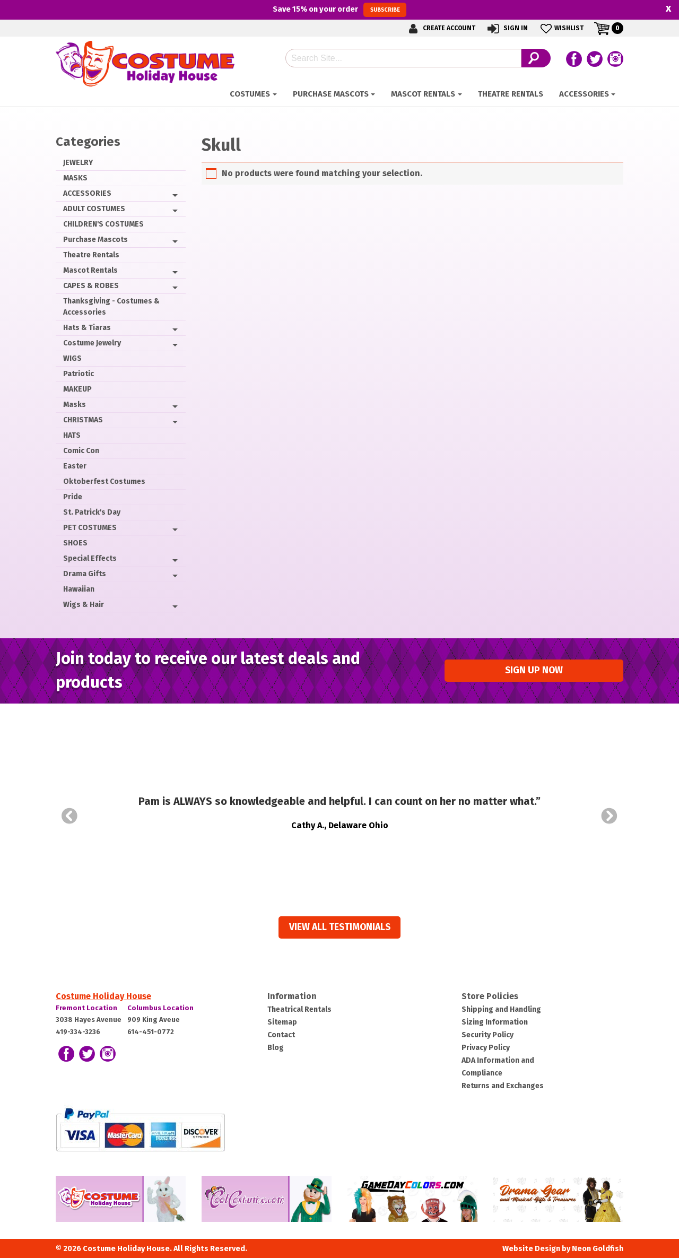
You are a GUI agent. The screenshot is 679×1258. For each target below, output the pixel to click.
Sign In (507, 28)
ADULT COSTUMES (94, 208)
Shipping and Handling (501, 1009)
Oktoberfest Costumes (104, 481)
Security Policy (487, 1034)
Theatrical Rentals (299, 1009)
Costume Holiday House (103, 996)
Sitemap (282, 1022)
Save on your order (339, 9)
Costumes (250, 94)
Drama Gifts (84, 573)
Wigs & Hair (83, 604)
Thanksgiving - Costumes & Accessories (111, 307)
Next (609, 816)
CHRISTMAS (83, 419)
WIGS (72, 358)
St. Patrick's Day (91, 512)
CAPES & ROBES (91, 285)
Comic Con (81, 450)
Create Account (440, 28)
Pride (72, 496)
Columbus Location (160, 1008)
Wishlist (561, 28)
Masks (74, 404)
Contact (281, 1034)
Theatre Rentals (510, 94)
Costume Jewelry (92, 343)
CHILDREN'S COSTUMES (103, 224)
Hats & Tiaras (87, 327)
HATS (72, 435)
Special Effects (90, 558)
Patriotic (78, 373)
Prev (69, 816)
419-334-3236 (78, 1032)
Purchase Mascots (331, 94)
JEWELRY (78, 162)
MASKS (75, 178)
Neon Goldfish (597, 1248)
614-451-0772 (150, 1032)
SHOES (75, 543)
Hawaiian (78, 589)
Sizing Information (495, 1022)
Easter (74, 466)
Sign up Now (534, 670)
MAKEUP (77, 389)
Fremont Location (86, 1008)
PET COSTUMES (90, 527)
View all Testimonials (339, 927)
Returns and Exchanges (503, 1085)
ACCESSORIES (584, 94)
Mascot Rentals (423, 94)
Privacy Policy (486, 1047)
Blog (275, 1047)
